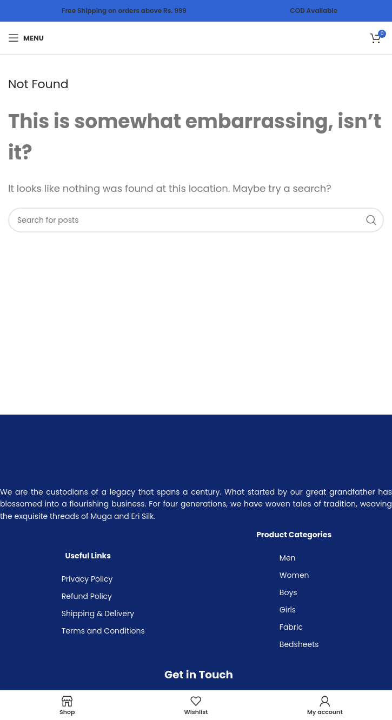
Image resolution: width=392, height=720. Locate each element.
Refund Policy (87, 596)
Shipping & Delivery (98, 613)
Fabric (291, 627)
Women (294, 575)
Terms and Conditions (103, 630)
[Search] (196, 220)
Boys (288, 592)
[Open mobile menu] (26, 38)
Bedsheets (299, 644)
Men (288, 557)
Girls (288, 609)
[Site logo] (196, 37)
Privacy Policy (87, 579)
